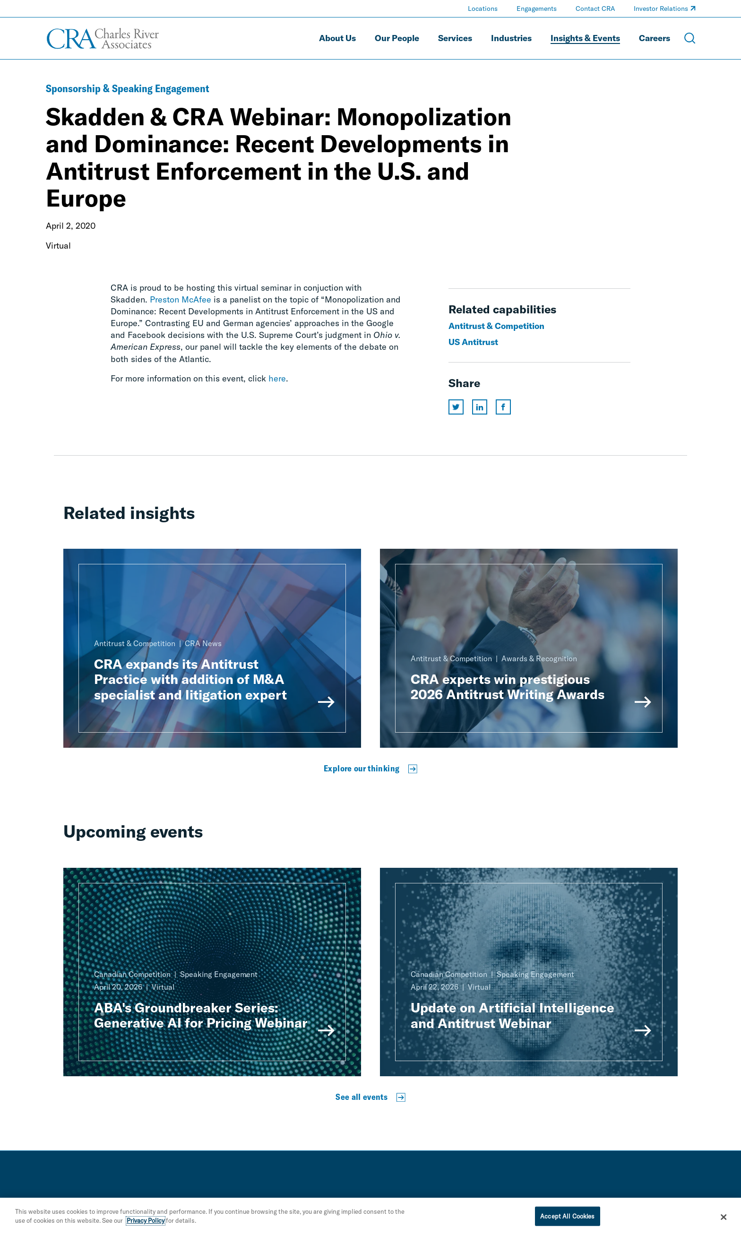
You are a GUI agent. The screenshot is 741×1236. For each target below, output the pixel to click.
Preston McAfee (180, 299)
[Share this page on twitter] (456, 407)
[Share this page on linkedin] (479, 407)
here (277, 378)
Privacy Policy (145, 1224)
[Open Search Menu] (690, 38)
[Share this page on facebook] (503, 407)
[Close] (724, 1220)
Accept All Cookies (567, 1219)
